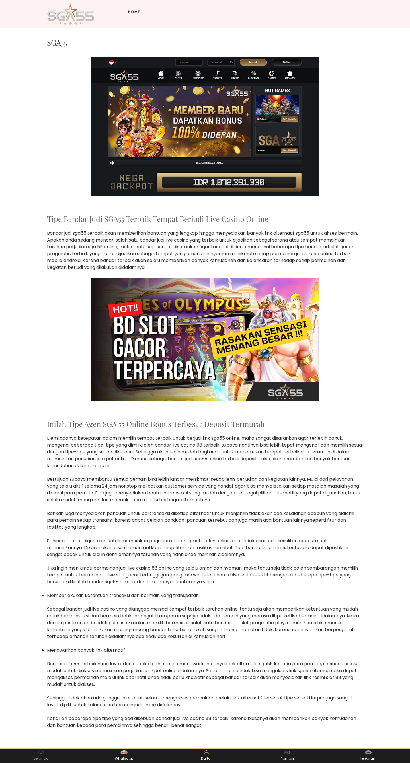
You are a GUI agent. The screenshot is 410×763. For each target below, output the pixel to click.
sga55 (79, 233)
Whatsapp (124, 755)
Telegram (368, 755)
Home (134, 11)
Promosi (287, 755)
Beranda (41, 755)
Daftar (206, 755)
